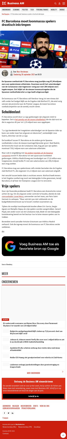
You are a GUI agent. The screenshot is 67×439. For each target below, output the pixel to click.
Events (35, 406)
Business (5, 320)
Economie (16, 9)
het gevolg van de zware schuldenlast (30, 119)
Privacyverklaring (28, 408)
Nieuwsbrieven (26, 406)
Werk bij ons (44, 406)
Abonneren (7, 406)
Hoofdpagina (5, 14)
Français (5, 418)
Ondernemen (6, 9)
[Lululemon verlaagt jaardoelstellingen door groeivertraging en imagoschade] (6, 364)
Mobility (54, 9)
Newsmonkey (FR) (25, 427)
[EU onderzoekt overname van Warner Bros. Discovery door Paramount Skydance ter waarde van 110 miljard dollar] (33, 303)
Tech (32, 9)
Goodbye (37, 427)
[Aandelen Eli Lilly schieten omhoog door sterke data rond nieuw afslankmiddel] (6, 347)
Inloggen (15, 406)
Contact (6, 433)
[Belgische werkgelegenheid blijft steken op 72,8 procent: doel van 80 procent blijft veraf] (6, 331)
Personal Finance (42, 9)
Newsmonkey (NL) (9, 427)
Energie (62, 9)
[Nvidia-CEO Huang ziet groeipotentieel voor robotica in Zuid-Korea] (6, 356)
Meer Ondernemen (45, 372)
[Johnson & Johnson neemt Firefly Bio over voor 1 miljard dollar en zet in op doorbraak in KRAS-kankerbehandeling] (6, 339)
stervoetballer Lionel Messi (13, 196)
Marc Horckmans (22, 71)
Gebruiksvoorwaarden (11, 408)
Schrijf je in (33, 396)
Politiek (25, 9)
